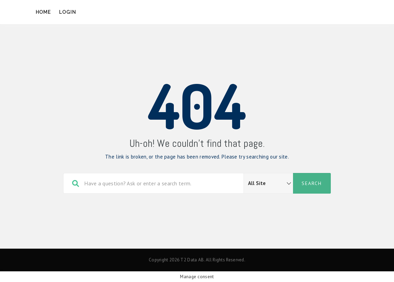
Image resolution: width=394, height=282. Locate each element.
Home (43, 12)
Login (67, 12)
